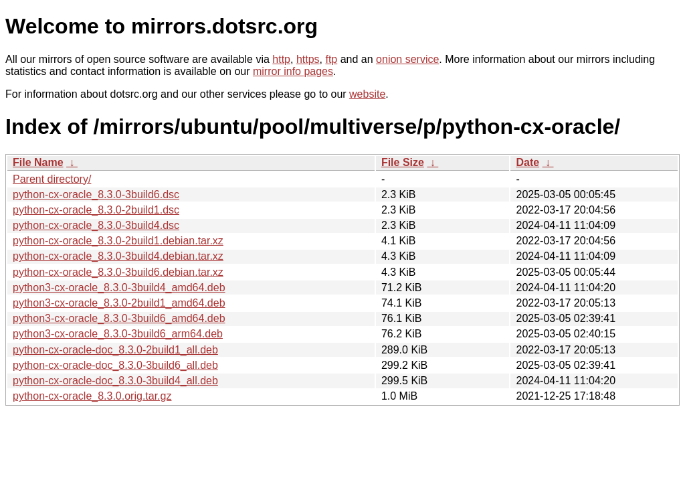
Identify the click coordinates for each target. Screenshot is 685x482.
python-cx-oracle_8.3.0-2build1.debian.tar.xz (118, 240)
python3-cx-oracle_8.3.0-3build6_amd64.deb (119, 318)
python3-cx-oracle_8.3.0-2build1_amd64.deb (119, 303)
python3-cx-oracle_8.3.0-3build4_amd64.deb (119, 287)
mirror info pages (293, 71)
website (367, 94)
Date (527, 162)
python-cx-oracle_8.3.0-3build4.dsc (96, 225)
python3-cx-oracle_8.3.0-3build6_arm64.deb (118, 333)
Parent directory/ (52, 179)
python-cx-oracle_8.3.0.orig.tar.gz (92, 396)
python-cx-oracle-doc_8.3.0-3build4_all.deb (115, 380)
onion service (407, 59)
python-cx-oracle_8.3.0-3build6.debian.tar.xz (118, 272)
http (281, 59)
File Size (402, 162)
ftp (331, 59)
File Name (38, 162)
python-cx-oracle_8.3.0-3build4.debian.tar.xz (118, 256)
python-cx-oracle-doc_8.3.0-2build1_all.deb (115, 349)
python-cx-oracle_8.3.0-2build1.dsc (96, 210)
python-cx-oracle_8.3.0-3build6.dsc (96, 194)
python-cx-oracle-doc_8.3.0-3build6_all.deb (115, 365)
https (308, 59)
